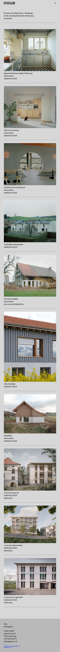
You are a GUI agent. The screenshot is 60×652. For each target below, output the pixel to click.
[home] (10, 3)
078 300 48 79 (10, 639)
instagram (8, 626)
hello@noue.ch (10, 641)
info (5, 624)
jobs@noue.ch (8, 647)
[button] (54, 3)
